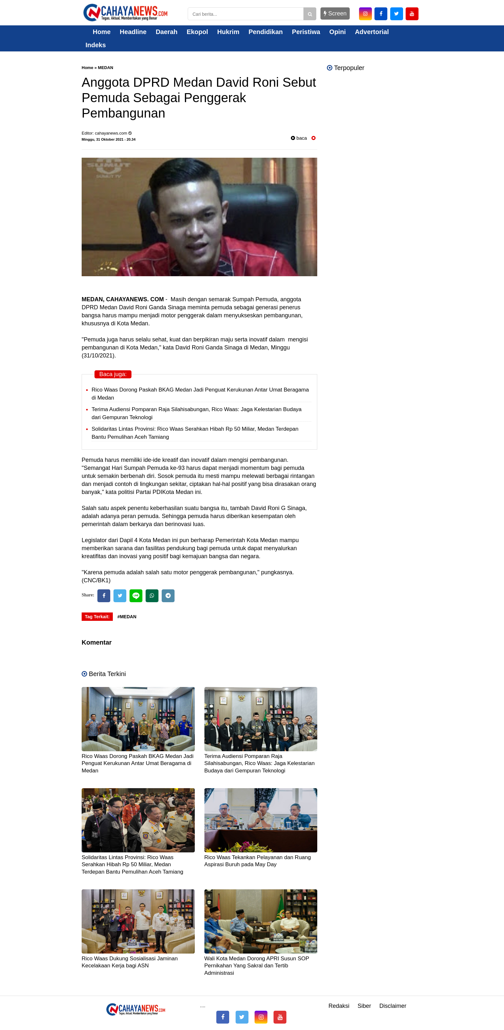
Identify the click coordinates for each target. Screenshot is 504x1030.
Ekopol (197, 31)
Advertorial (372, 31)
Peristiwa (306, 31)
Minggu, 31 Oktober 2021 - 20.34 (109, 139)
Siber (364, 1006)
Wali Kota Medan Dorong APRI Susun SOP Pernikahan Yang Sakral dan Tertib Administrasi (256, 965)
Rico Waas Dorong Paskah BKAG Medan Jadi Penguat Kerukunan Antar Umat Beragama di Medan (138, 763)
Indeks (96, 44)
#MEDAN (126, 616)
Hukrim (228, 31)
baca (299, 138)
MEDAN (105, 67)
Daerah (166, 31)
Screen (335, 13)
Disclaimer (392, 1006)
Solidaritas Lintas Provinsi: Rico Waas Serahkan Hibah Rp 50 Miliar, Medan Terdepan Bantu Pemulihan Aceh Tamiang (132, 864)
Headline (133, 31)
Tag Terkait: (97, 616)
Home (98, 31)
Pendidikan (265, 31)
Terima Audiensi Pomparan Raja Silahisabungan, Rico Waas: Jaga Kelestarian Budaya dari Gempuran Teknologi (259, 763)
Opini (337, 31)
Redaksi (338, 1006)
